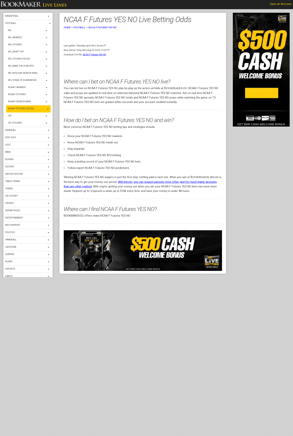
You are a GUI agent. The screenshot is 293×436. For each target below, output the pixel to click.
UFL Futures (15, 122)
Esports (10, 269)
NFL (10, 30)
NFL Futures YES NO (19, 58)
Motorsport (12, 225)
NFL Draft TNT (16, 51)
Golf (8, 144)
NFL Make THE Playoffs (21, 66)
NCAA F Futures (17, 94)
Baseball (10, 130)
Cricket (9, 203)
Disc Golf (10, 137)
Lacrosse (10, 247)
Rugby (9, 261)
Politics (10, 232)
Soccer (9, 166)
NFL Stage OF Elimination (22, 80)
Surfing (9, 254)
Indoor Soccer (14, 174)
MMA (7, 152)
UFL (10, 115)
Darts (8, 276)
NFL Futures (15, 44)
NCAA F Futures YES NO (21, 108)
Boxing (9, 159)
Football (10, 23)
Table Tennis (12, 181)
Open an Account (280, 4)
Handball (10, 239)
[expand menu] (49, 16)
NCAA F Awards (17, 87)
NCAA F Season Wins (19, 101)
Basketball (12, 16)
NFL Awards (15, 37)
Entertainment (14, 217)
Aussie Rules (12, 210)
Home (67, 27)
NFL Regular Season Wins (22, 73)
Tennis (9, 188)
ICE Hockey (11, 196)
